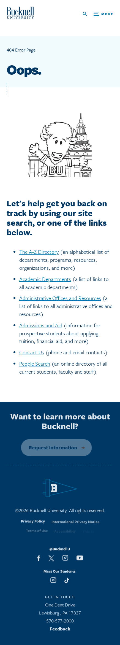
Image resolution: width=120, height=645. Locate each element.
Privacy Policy (33, 524)
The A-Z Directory (39, 251)
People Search (34, 363)
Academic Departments (45, 279)
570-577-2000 (60, 622)
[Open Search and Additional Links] (98, 14)
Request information (51, 447)
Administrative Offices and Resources (60, 298)
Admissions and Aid (40, 325)
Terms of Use (37, 533)
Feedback (60, 630)
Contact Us (31, 352)
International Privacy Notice (75, 525)
